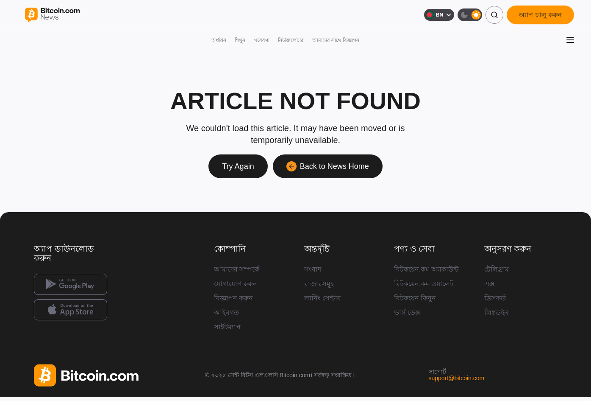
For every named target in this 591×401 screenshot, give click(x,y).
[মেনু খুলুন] (570, 40)
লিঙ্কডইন (496, 312)
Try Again (238, 166)
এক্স (489, 283)
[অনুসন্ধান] (494, 15)
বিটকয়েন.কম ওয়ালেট (424, 283)
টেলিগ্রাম (496, 269)
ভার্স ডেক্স (407, 312)
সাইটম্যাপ (227, 327)
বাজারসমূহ (319, 283)
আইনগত (226, 312)
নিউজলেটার (291, 40)
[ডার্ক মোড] (470, 14)
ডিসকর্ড (495, 298)
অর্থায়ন (218, 40)
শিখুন (240, 40)
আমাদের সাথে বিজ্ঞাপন (336, 40)
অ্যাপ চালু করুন (540, 14)
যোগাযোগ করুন (235, 283)
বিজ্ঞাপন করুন (233, 298)
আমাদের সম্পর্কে (236, 269)
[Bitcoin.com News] (52, 15)
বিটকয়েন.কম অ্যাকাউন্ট (426, 269)
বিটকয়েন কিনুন (415, 298)
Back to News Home (327, 166)
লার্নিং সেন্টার (322, 298)
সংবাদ (312, 269)
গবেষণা (261, 40)
